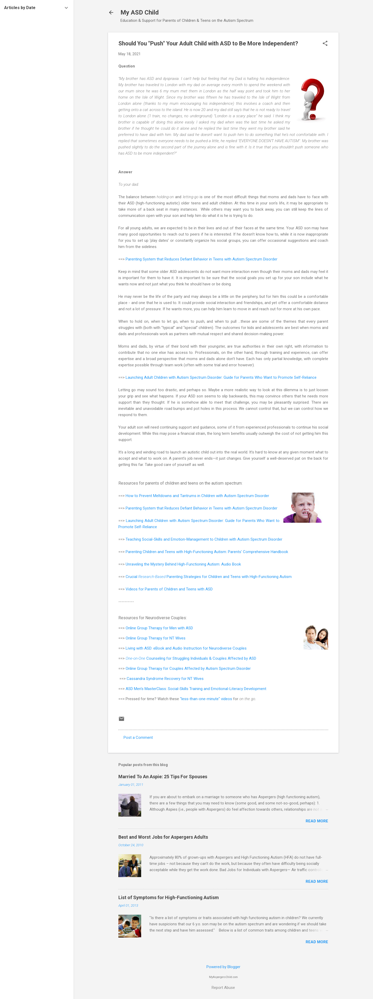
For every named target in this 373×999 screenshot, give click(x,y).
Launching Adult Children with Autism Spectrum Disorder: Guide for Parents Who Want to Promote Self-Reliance (221, 377)
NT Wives (177, 638)
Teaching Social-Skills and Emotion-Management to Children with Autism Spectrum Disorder (204, 539)
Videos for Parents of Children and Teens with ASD (169, 589)
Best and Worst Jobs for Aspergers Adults (163, 837)
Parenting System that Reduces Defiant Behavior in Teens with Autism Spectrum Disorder (202, 259)
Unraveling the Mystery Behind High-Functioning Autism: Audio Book (183, 564)
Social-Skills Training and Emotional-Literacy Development (217, 688)
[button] (325, 43)
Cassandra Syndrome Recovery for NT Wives (165, 678)
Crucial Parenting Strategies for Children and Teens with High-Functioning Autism (209, 576)
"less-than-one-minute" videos (206, 699)
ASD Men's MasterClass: (147, 688)
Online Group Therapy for (147, 628)
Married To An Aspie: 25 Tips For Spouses (162, 776)
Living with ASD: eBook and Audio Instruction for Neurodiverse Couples (187, 648)
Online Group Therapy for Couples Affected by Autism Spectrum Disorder (188, 668)
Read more (317, 821)
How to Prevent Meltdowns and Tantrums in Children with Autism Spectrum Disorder (197, 495)
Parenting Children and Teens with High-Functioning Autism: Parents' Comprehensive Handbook (207, 551)
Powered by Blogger (223, 966)
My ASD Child (139, 12)
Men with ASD (181, 628)
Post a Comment (138, 737)
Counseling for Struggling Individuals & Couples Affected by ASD (191, 658)
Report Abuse (223, 987)
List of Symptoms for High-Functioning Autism (168, 897)
